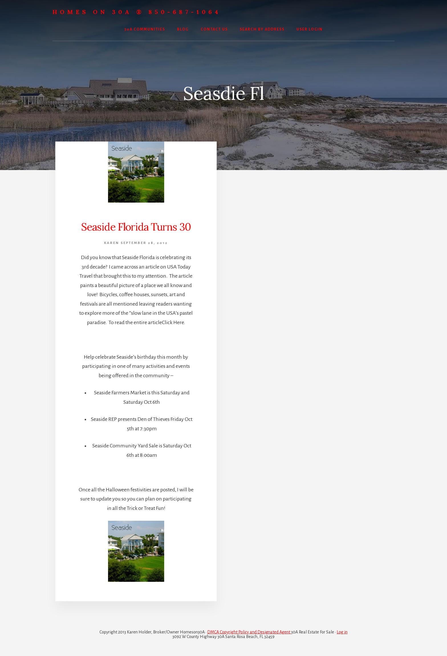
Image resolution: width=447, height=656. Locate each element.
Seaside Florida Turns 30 (136, 226)
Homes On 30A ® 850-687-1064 (136, 11)
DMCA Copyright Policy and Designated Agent (249, 632)
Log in (342, 632)
